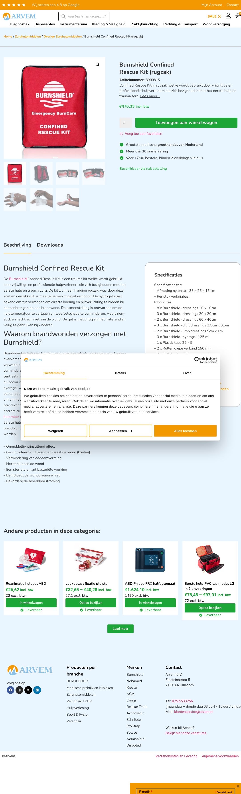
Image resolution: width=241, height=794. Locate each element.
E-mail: (145, 725)
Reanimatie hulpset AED (26, 583)
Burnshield (18, 279)
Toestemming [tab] (54, 373)
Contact (233, 4)
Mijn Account (211, 4)
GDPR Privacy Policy (194, 766)
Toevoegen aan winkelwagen (187, 122)
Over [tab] (187, 373)
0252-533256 (182, 701)
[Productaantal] (125, 123)
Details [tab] (120, 373)
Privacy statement (216, 756)
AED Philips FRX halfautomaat (150, 583)
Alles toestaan (185, 431)
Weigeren (55, 431)
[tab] (17, 247)
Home (8, 36)
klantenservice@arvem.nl (193, 712)
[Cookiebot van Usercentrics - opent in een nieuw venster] (197, 360)
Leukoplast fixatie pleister (87, 583)
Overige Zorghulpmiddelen (62, 36)
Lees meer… (150, 96)
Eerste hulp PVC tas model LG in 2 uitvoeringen (209, 586)
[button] (98, 65)
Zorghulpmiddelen (28, 36)
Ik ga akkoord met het (174, 766)
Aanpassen (120, 431)
